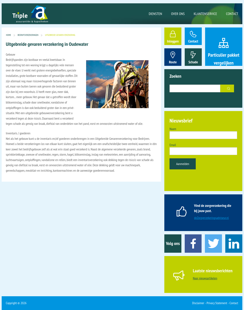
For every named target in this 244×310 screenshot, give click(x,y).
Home (8, 35)
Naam (173, 129)
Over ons (178, 13)
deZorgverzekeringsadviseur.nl (211, 218)
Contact (232, 13)
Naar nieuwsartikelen (205, 278)
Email (173, 145)
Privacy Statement (217, 303)
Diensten (155, 13)
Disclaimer (198, 303)
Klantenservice (205, 13)
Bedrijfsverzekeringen (28, 35)
